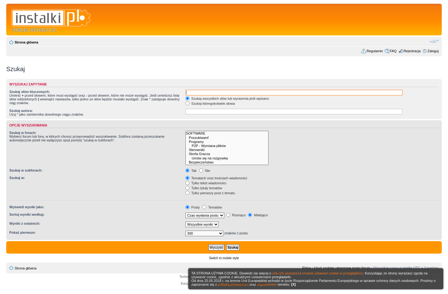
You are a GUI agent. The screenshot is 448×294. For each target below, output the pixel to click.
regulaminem (267, 284)
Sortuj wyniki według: (26, 214)
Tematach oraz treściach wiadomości (216, 178)
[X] (293, 284)
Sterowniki (227, 150)
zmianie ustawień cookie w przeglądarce (332, 273)
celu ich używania (285, 273)
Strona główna (26, 42)
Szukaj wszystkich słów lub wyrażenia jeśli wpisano (227, 98)
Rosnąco (235, 215)
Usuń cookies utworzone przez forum (342, 268)
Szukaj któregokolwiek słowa (210, 103)
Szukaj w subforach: (25, 170)
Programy (227, 142)
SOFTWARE (227, 133)
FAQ (393, 51)
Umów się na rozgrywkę (227, 158)
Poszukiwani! (227, 138)
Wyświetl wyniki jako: (26, 207)
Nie (204, 170)
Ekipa (306, 268)
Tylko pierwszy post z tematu (210, 193)
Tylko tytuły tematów (203, 188)
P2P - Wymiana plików (227, 146)
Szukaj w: (17, 178)
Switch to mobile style (224, 258)
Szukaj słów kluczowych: (29, 92)
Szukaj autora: (21, 111)
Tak (191, 170)
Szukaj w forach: (22, 133)
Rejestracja (412, 51)
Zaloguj (433, 51)
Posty (192, 207)
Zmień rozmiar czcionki (434, 41)
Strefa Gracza (227, 154)
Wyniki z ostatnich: (24, 223)
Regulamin (374, 51)
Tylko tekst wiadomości (205, 183)
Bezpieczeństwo (227, 162)
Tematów (212, 207)
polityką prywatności (233, 284)
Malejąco (258, 215)
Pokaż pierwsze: (22, 232)
